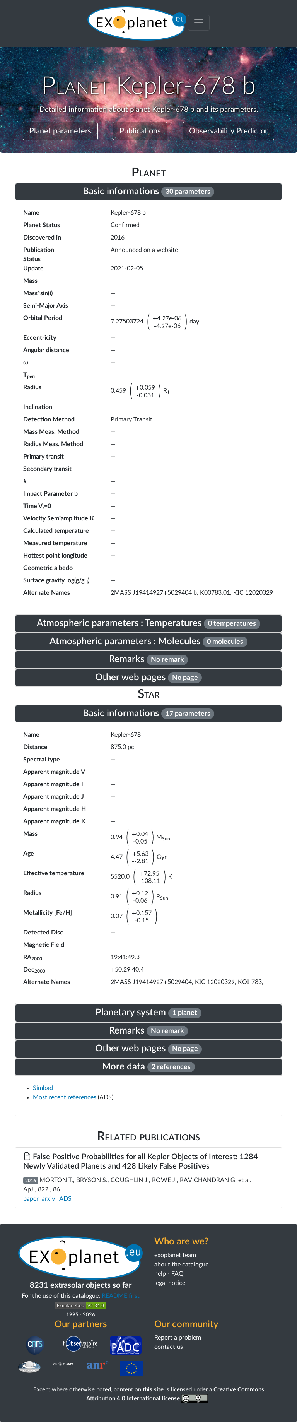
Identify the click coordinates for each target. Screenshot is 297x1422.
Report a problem (177, 1338)
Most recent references (65, 1097)
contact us (168, 1347)
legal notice (169, 1283)
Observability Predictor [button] (228, 131)
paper (31, 1199)
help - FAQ (169, 1274)
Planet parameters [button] (60, 131)
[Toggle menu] (199, 23)
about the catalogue (181, 1264)
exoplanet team (175, 1255)
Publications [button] (140, 131)
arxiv (48, 1199)
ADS (65, 1199)
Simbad (43, 1088)
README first (121, 1296)
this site (153, 1390)
